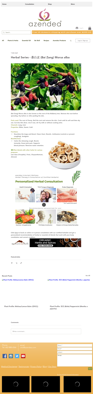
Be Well (37, 40)
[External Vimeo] (16, 384)
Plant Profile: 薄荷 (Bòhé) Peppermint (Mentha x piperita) (69, 307)
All (3, 40)
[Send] (90, 368)
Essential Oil (26, 40)
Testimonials (24, 366)
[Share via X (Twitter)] (16, 263)
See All (88, 275)
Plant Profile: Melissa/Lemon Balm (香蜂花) (21, 306)
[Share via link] (21, 263)
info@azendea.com (28, 347)
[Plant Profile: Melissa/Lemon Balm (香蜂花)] (23, 291)
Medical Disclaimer (9, 366)
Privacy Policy (36, 366)
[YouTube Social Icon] (23, 356)
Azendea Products (59, 40)
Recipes (46, 40)
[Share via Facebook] (12, 263)
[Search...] (16, 32)
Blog (45, 366)
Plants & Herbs (13, 40)
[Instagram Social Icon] (11, 356)
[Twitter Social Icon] (17, 356)
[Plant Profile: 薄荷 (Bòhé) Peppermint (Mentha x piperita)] (69, 291)
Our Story (52, 366)
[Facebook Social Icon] (5, 356)
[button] (89, 28)
